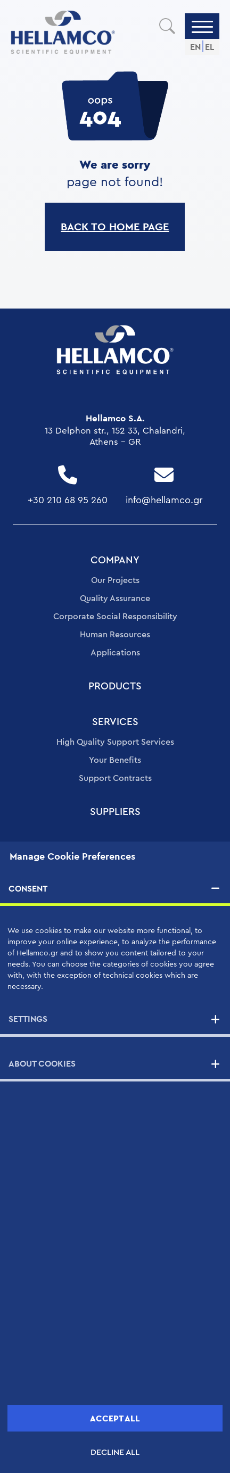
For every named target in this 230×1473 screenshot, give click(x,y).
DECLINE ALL (115, 1452)
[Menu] (202, 26)
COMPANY (115, 560)
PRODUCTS (115, 686)
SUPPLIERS (115, 812)
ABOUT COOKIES (42, 1063)
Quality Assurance (115, 598)
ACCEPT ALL (115, 1418)
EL (209, 47)
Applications (115, 652)
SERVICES (115, 722)
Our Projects (115, 580)
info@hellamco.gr (164, 500)
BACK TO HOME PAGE (115, 227)
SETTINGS (28, 1019)
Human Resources (115, 634)
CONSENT (28, 888)
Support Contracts (115, 778)
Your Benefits (115, 760)
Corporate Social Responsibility (115, 616)
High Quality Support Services (115, 742)
